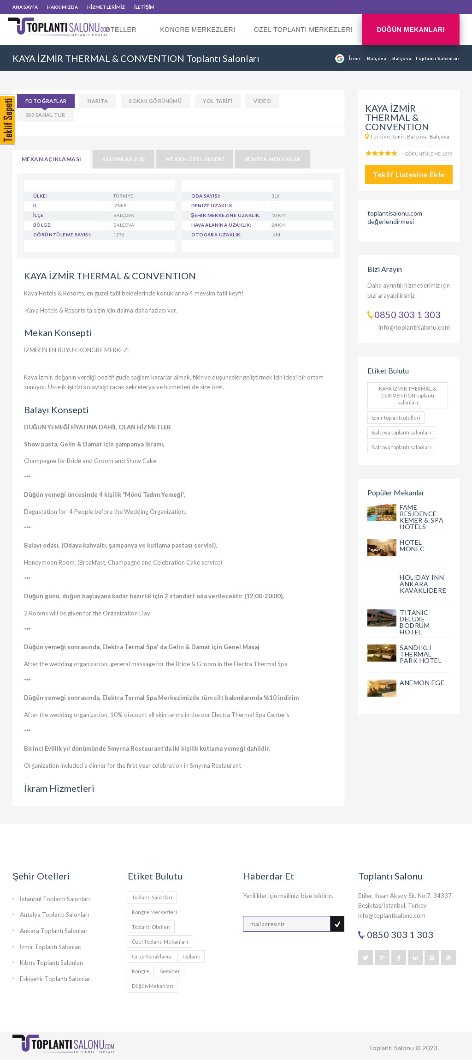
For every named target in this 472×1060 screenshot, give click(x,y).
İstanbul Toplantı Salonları (55, 899)
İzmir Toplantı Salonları (51, 947)
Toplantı (191, 956)
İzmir (355, 58)
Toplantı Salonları (152, 897)
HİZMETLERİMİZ (106, 7)
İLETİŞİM (144, 7)
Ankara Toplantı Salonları (54, 930)
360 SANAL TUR (45, 115)
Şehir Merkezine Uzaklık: (226, 215)
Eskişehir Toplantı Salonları (56, 978)
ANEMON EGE (422, 683)
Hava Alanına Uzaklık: (221, 225)
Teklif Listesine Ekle (409, 174)
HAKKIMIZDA (62, 7)
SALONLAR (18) (123, 159)
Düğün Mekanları (411, 29)
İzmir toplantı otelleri (396, 418)
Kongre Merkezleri (198, 29)
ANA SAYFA (25, 7)
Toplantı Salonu (391, 1048)
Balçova (377, 58)
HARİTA (98, 101)
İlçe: (39, 215)
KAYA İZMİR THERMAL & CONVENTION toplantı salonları (407, 395)
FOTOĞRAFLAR (45, 101)
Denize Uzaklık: (212, 205)
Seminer (170, 971)
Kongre (140, 971)
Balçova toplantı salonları (401, 432)
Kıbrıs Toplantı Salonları (51, 962)
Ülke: (40, 196)
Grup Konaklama (151, 956)
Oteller (123, 35)
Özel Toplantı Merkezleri (303, 29)
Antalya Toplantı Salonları (54, 914)
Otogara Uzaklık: (216, 234)
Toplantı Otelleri (151, 927)
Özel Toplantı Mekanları (160, 942)
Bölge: (42, 225)
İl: (36, 205)
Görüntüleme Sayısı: (62, 234)
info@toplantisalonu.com (414, 327)
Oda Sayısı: (206, 196)
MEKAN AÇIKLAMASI (52, 159)
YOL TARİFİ (217, 101)
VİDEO (262, 101)
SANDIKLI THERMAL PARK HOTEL (421, 654)
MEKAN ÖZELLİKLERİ (194, 159)
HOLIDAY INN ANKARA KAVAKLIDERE (423, 583)
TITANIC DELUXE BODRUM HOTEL (415, 622)
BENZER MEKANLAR (272, 159)
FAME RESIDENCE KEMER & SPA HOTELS (421, 516)
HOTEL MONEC (412, 545)
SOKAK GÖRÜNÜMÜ (155, 101)
